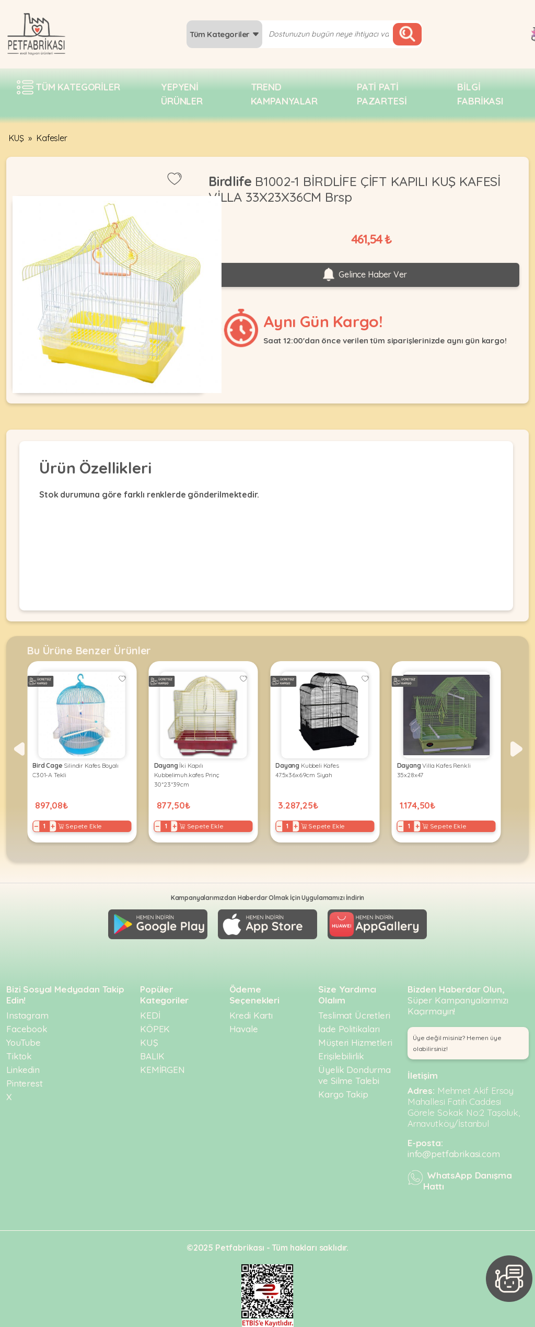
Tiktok (19, 1056)
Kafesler (52, 138)
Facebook (27, 1028)
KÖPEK (155, 1028)
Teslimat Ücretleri (354, 1015)
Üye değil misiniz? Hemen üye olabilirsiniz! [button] (457, 1043)
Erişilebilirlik (341, 1056)
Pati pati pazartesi (382, 94)
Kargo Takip (343, 1094)
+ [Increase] (51, 826)
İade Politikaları (348, 1028)
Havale (243, 1028)
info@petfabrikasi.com (454, 1153)
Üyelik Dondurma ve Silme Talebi (354, 1075)
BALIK (152, 1056)
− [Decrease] (34, 826)
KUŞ (16, 138)
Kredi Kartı (251, 1015)
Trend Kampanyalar (284, 94)
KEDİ (150, 1015)
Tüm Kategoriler (224, 34)
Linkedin (23, 1069)
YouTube (23, 1042)
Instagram (27, 1015)
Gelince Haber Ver (363, 275)
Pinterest (24, 1083)
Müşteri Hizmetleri (355, 1042)
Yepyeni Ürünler (182, 94)
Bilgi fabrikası (480, 94)
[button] (18, 748)
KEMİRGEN (162, 1069)
